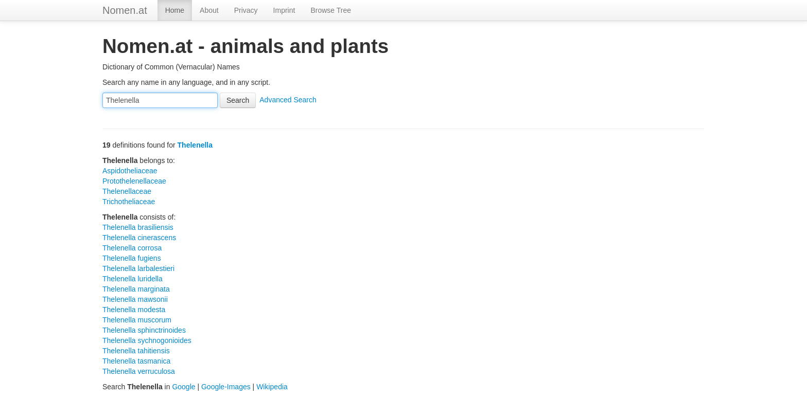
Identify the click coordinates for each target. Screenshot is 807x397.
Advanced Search (288, 100)
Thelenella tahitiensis (136, 351)
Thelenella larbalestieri (138, 268)
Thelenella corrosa (132, 248)
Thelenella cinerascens (139, 237)
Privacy (246, 10)
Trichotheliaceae (128, 201)
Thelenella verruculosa (138, 371)
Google (183, 387)
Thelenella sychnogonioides (146, 340)
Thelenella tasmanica (136, 361)
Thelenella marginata (136, 289)
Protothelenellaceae (134, 181)
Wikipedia (272, 387)
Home (174, 10)
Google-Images (226, 387)
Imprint (284, 10)
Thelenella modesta (133, 309)
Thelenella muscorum (136, 320)
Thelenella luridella (132, 279)
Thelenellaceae (126, 191)
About (209, 10)
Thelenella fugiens (131, 258)
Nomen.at (124, 10)
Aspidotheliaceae (129, 171)
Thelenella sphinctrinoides (144, 330)
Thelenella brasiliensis (137, 227)
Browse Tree (330, 10)
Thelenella (195, 145)
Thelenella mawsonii (135, 299)
